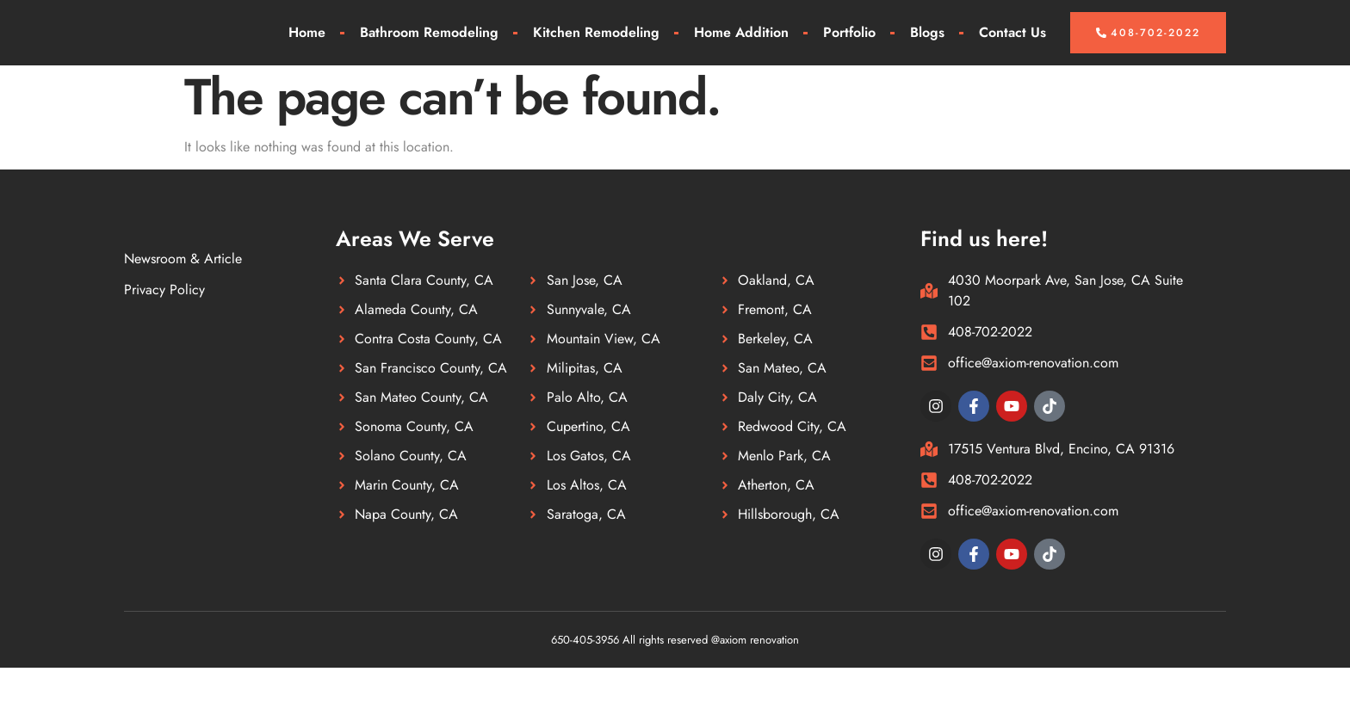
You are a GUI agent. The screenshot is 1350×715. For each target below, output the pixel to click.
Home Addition (741, 56)
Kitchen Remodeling (596, 56)
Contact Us (1012, 56)
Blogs (927, 56)
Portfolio (849, 56)
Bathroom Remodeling (429, 56)
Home (306, 56)
